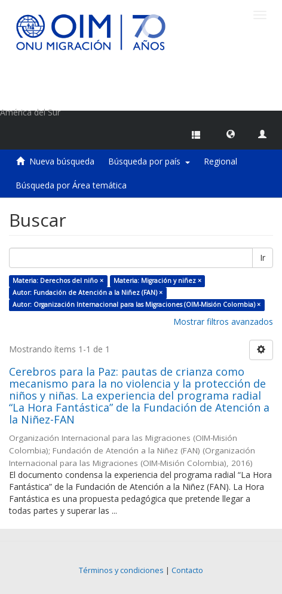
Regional (220, 161)
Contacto (187, 570)
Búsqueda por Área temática (71, 185)
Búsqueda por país (149, 161)
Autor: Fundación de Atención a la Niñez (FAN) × (88, 292)
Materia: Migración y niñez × (157, 280)
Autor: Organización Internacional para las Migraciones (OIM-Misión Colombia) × (136, 304)
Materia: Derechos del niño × (58, 280)
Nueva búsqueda (61, 161)
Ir (262, 257)
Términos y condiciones (121, 570)
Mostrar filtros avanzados (223, 321)
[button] (230, 133)
